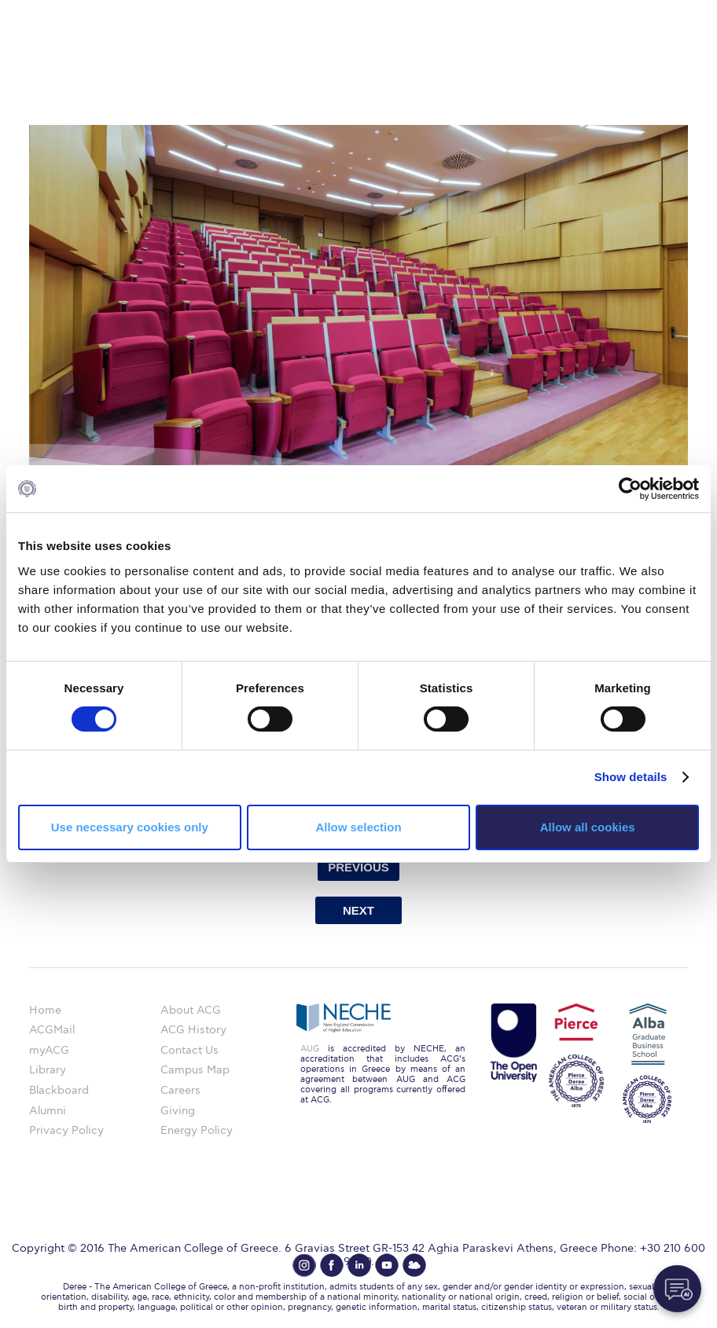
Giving (177, 1110)
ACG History (193, 1029)
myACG (49, 1050)
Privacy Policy (66, 1130)
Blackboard (59, 1090)
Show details (630, 776)
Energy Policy (196, 1130)
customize (650, 11)
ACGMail (52, 1029)
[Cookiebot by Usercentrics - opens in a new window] (630, 489)
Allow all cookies (587, 827)
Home (45, 1010)
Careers (180, 1090)
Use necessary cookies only (129, 827)
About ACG (190, 1010)
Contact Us (189, 1050)
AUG (309, 1049)
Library (47, 1070)
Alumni (47, 1110)
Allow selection (358, 827)
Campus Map (195, 1070)
